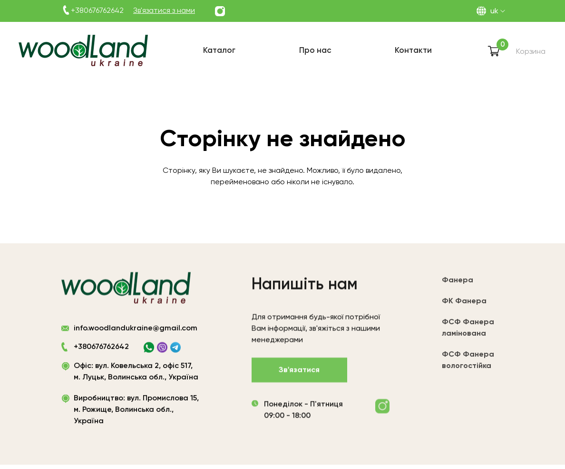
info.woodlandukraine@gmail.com (135, 329)
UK (494, 11)
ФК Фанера (464, 305)
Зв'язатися (299, 372)
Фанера (457, 284)
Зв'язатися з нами (164, 11)
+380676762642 (97, 11)
